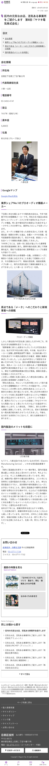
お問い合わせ (8, 727)
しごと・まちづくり (17, 685)
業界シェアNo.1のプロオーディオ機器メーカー (24, 42)
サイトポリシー (9, 712)
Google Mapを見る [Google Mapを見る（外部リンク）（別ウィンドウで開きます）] (9, 196)
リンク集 (6, 719)
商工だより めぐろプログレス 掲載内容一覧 (21, 687)
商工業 (31, 685)
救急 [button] (46, 2)
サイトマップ (8, 715)
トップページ (5, 685)
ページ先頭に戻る (24, 702)
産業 (26, 685)
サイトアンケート (10, 723)
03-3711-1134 (14, 552)
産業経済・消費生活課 (12, 547)
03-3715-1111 (13, 745)
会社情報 (8, 39)
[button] (24, 2)
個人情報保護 (8, 708)
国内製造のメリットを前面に (17, 52)
